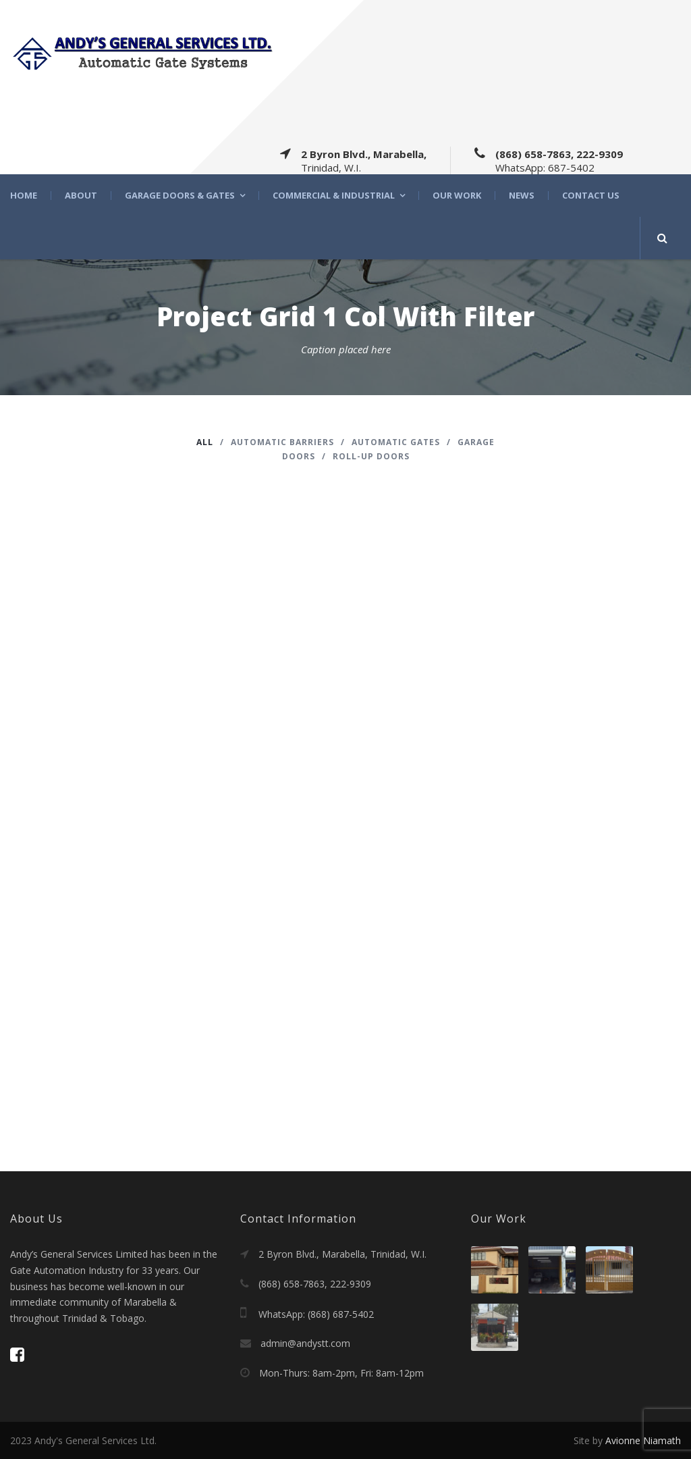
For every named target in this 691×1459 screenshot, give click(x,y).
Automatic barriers (282, 442)
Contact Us (590, 195)
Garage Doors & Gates (180, 195)
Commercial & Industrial (334, 195)
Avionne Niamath (643, 1440)
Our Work (457, 195)
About (81, 195)
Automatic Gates (396, 442)
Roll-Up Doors (371, 456)
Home (23, 195)
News (521, 195)
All (204, 442)
